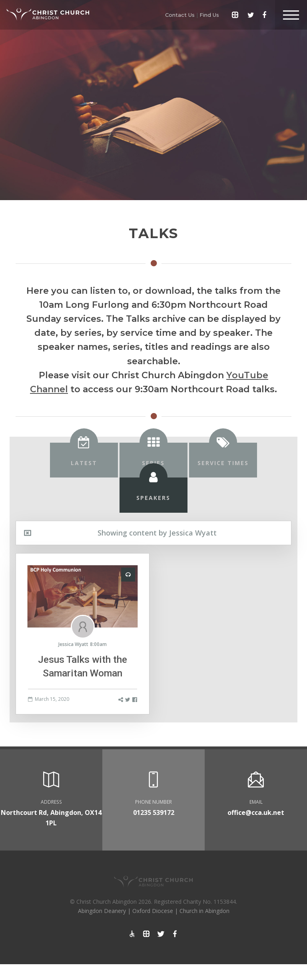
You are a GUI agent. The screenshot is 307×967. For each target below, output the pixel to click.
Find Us (209, 15)
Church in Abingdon (204, 911)
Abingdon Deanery (102, 911)
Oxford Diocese (152, 911)
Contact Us (180, 15)
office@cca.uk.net (255, 812)
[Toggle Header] (291, 15)
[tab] (84, 460)
